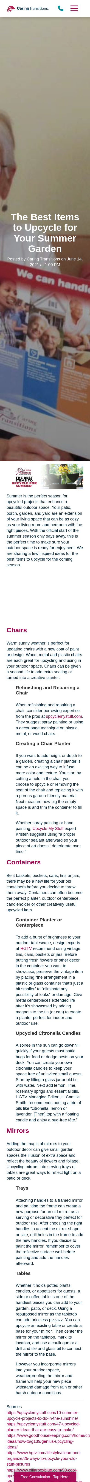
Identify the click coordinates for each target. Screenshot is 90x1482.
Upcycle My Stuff (48, 828)
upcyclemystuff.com (64, 716)
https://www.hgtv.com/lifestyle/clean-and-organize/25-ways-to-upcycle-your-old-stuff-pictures (44, 1458)
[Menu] (74, 8)
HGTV (26, 948)
